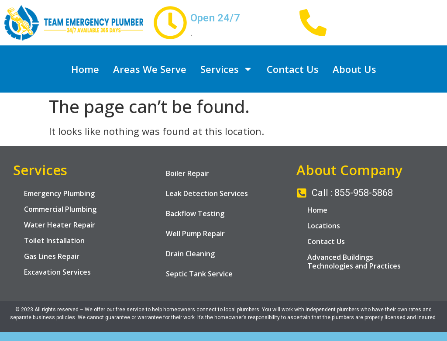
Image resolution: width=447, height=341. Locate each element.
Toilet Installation (54, 240)
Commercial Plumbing (60, 209)
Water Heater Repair (59, 225)
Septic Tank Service (199, 274)
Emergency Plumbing (59, 193)
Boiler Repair (187, 173)
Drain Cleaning (190, 253)
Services (226, 69)
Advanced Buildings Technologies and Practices (354, 261)
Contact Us (293, 69)
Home (85, 69)
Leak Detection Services (207, 193)
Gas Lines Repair (51, 256)
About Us (354, 69)
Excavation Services (57, 272)
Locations (323, 226)
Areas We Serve (149, 69)
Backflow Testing (195, 213)
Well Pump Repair (195, 233)
